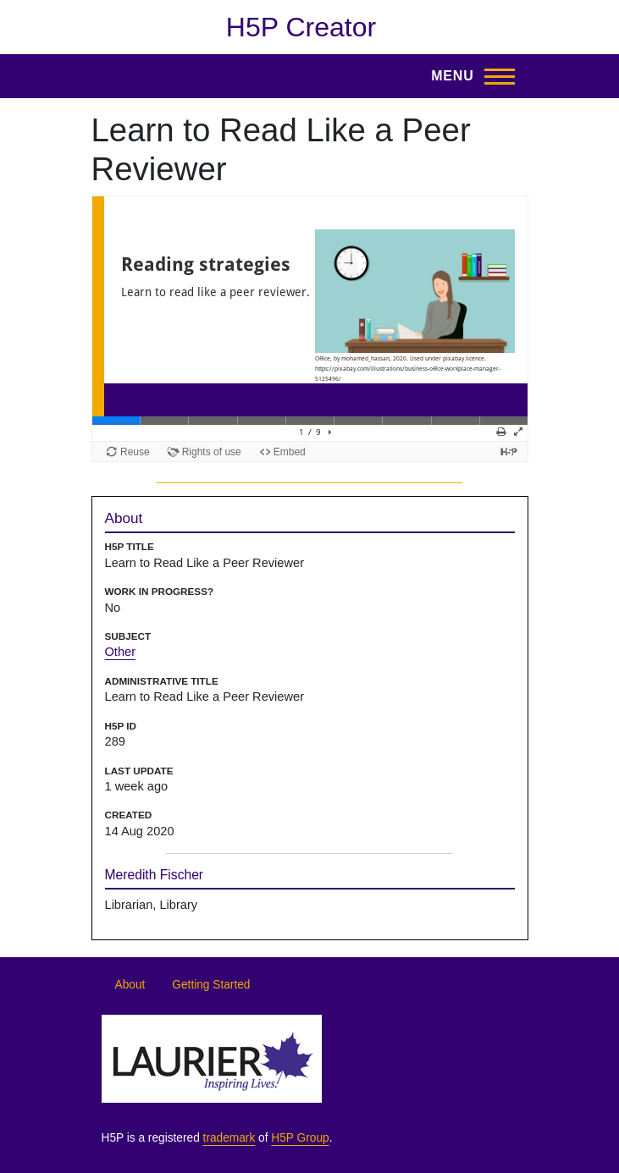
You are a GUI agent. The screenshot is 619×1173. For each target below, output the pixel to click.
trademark (229, 1138)
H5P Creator (301, 27)
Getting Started (211, 984)
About (130, 984)
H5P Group (300, 1138)
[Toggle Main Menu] (467, 76)
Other (120, 651)
